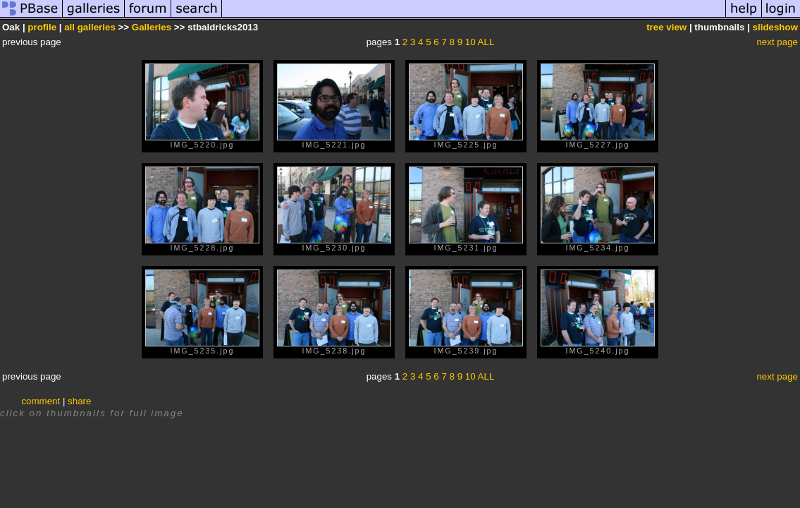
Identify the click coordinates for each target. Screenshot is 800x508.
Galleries (151, 27)
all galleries (90, 27)
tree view (666, 27)
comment (40, 401)
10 (470, 42)
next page (777, 42)
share (79, 401)
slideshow (775, 27)
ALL (486, 42)
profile (41, 27)
